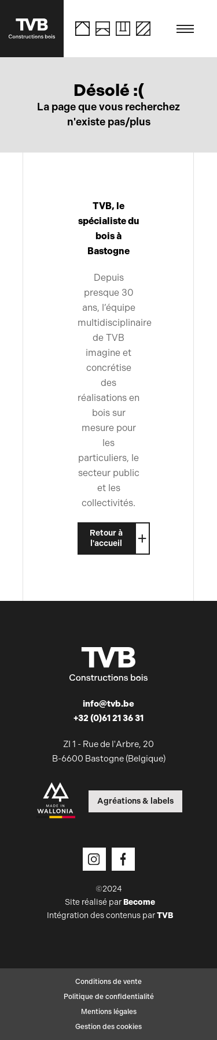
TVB (165, 915)
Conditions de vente (108, 982)
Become (139, 902)
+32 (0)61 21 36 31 (108, 718)
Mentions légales (109, 1012)
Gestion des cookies (108, 1027)
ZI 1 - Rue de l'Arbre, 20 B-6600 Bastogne (108, 751)
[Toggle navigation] (185, 29)
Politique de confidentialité (109, 997)
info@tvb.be (108, 704)
